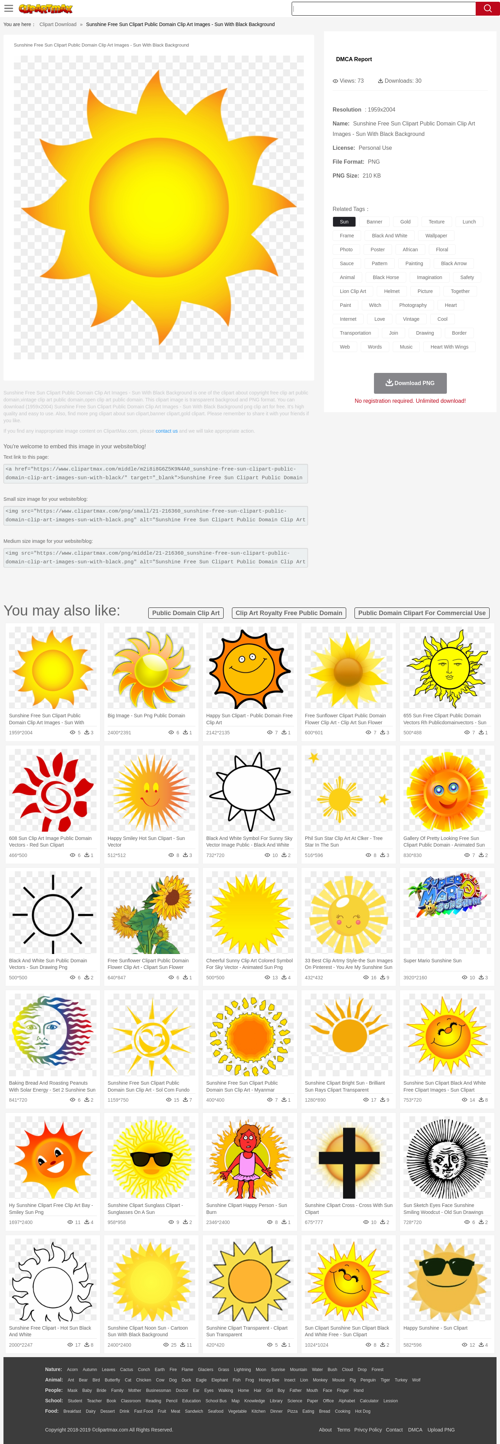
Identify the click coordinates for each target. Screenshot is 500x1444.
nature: (53, 1369)
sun (344, 222)
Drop (362, 1369)
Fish (237, 1380)
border (459, 333)
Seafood (216, 1411)
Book (111, 1400)
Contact (394, 1430)
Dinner (276, 1411)
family (117, 1390)
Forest (377, 1369)
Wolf (416, 1380)
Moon (261, 1369)
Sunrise (278, 1369)
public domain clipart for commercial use (422, 613)
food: (52, 1411)
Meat (175, 1411)
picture (425, 291)
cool (443, 319)
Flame (187, 1369)
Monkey (320, 1380)
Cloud (347, 1369)
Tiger (385, 1380)
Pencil (171, 1400)
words (375, 347)
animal (347, 277)
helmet (391, 291)
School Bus (216, 1400)
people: (54, 1390)
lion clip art (353, 291)
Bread (324, 1411)
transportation (355, 333)
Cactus (126, 1369)
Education (191, 1400)
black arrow (454, 263)
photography (413, 305)
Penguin (368, 1380)
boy (281, 1390)
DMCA (415, 1430)
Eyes (209, 1390)
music (406, 347)
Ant (71, 1380)
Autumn (90, 1369)
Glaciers (205, 1369)
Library (276, 1400)
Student (75, 1400)
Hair (257, 1390)
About (325, 1430)
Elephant (219, 1380)
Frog (249, 1380)
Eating (308, 1411)
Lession (390, 1400)
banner (374, 222)
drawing (425, 333)
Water (317, 1369)
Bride (101, 1390)
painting (414, 263)
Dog (173, 1380)
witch (375, 305)
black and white (389, 235)
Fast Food (143, 1411)
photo (346, 249)
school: (54, 1400)
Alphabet (347, 1400)
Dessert (107, 1411)
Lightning (242, 1369)
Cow (160, 1380)
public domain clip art (185, 613)
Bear (83, 1380)
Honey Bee (269, 1380)
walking (225, 1390)
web (345, 347)
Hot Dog (362, 1411)
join (393, 333)
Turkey (401, 1380)
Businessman (158, 1390)
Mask (72, 1390)
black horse (386, 277)
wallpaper (436, 235)
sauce (347, 263)
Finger (343, 1390)
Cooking (342, 1411)
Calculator (369, 1400)
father (296, 1390)
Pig (353, 1380)
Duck (186, 1380)
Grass (223, 1369)
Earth (160, 1369)
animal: (54, 1379)
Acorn (72, 1369)
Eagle (201, 1380)
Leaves (108, 1369)
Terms (343, 1430)
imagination (429, 277)
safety (467, 277)
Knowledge (254, 1400)
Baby (87, 1390)
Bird (96, 1380)
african (410, 249)
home (243, 1390)
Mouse (338, 1380)
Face (327, 1390)
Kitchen (259, 1411)
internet (348, 319)
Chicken (143, 1380)
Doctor (182, 1390)
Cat (128, 1380)
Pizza (293, 1411)
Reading (153, 1400)
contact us (167, 431)
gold (405, 222)
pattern (380, 263)
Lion (304, 1380)
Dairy (90, 1411)
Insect (289, 1380)
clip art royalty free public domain (289, 613)
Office (328, 1400)
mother (134, 1390)
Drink (125, 1411)
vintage (411, 319)
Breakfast (72, 1411)
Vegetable (237, 1411)
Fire (173, 1369)
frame (347, 235)
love (379, 319)
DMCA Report (354, 59)
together (460, 291)
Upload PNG (441, 1430)
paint (345, 305)
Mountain (298, 1369)
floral (442, 249)
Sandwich (194, 1411)
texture (437, 222)
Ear (196, 1390)
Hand (358, 1390)
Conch (144, 1369)
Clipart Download (58, 24)
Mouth (312, 1390)
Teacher (94, 1400)
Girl (269, 1390)
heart (451, 305)
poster (378, 249)
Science (295, 1400)
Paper (312, 1400)
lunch (469, 222)
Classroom (131, 1400)
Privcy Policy (368, 1430)
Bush (332, 1369)
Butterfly (112, 1380)
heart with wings (449, 347)
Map (236, 1400)
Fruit (162, 1411)
